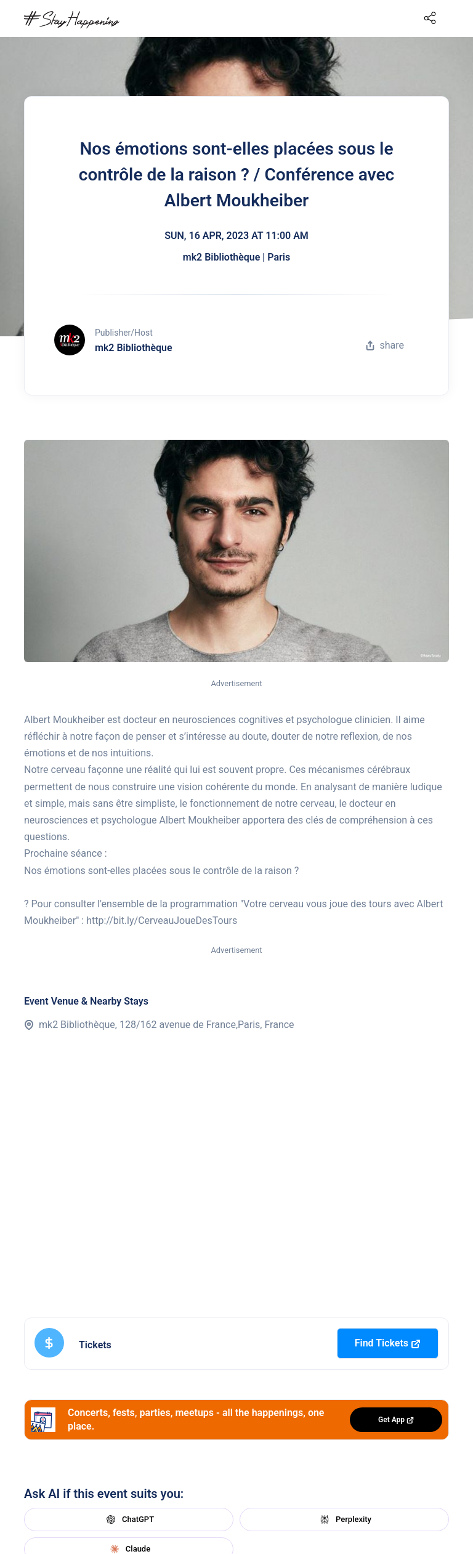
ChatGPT (128, 1519)
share (385, 345)
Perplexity (344, 1519)
